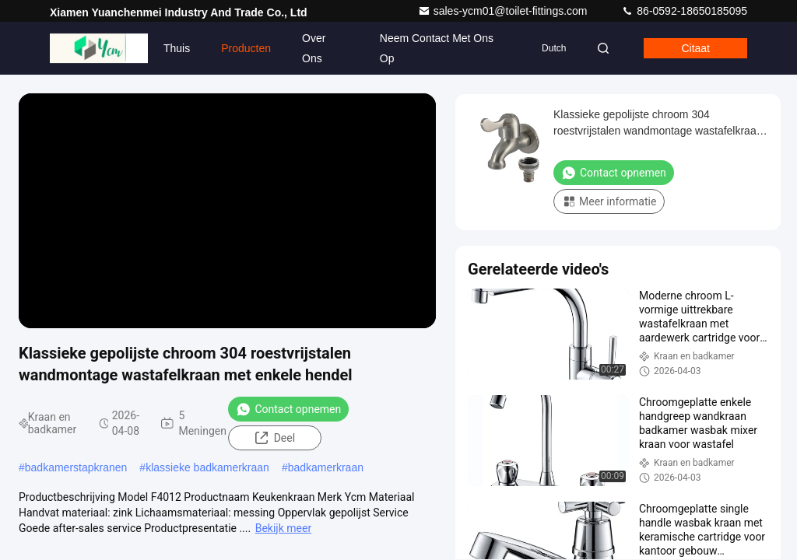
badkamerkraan (325, 467)
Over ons (313, 48)
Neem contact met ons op (436, 48)
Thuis (176, 48)
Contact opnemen (288, 409)
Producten (246, 48)
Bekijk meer (283, 528)
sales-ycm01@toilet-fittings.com (504, 11)
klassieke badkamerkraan (207, 467)
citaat (695, 48)
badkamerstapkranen (76, 467)
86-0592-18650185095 (684, 11)
